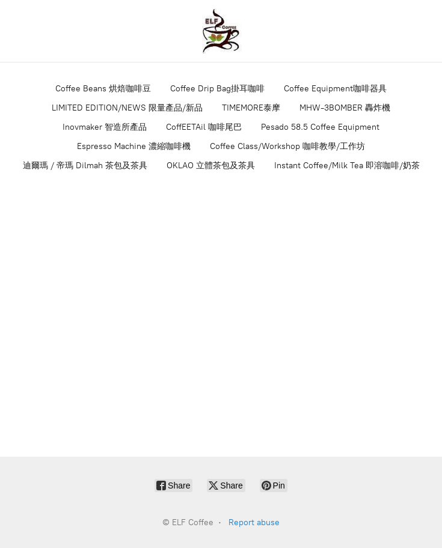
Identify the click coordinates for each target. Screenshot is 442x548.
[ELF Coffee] (221, 31)
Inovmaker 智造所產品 (105, 127)
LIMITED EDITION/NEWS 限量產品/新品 (127, 108)
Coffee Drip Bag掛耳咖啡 (217, 89)
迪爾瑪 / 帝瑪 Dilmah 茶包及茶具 (85, 165)
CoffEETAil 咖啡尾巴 (204, 127)
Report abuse (254, 522)
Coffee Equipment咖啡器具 (335, 89)
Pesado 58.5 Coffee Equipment (320, 127)
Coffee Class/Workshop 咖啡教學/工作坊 (287, 146)
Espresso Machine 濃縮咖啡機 (134, 146)
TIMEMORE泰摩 (251, 108)
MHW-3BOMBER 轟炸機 (344, 108)
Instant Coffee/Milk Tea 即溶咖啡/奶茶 (347, 165)
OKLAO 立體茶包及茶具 (211, 165)
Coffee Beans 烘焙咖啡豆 (103, 89)
